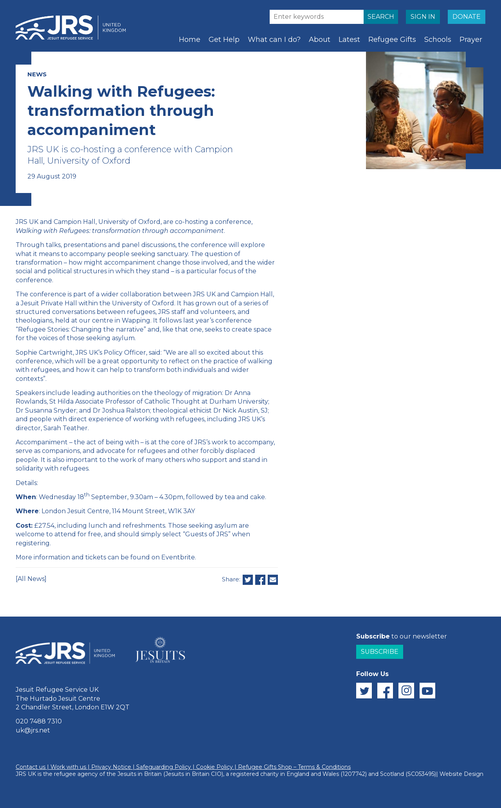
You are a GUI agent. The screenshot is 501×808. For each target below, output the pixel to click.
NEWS (37, 74)
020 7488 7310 (39, 721)
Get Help (224, 39)
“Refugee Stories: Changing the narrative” (81, 329)
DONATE (466, 16)
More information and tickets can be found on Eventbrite (105, 557)
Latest (349, 39)
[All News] (31, 579)
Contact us (30, 766)
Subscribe (379, 651)
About (319, 39)
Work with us (68, 766)
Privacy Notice (111, 766)
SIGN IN (423, 16)
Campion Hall (252, 294)
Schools (437, 39)
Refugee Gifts (392, 39)
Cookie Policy (214, 766)
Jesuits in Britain (139, 773)
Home (189, 39)
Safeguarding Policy (163, 766)
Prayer (471, 39)
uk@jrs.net (33, 730)
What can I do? (274, 39)
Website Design (461, 773)
